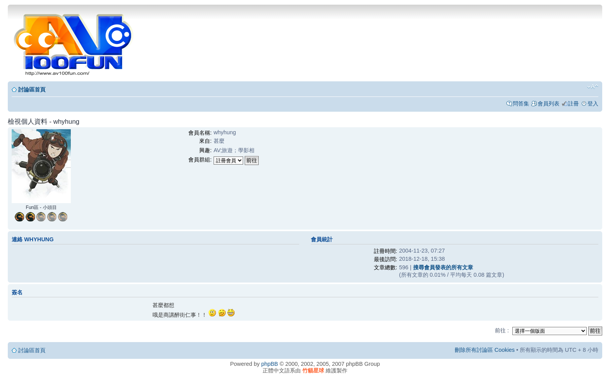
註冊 (573, 103)
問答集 (521, 103)
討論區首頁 (32, 89)
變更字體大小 (592, 86)
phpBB (269, 364)
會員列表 (548, 103)
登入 (592, 103)
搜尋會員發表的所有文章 (443, 267)
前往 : (502, 330)
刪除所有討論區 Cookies (485, 350)
